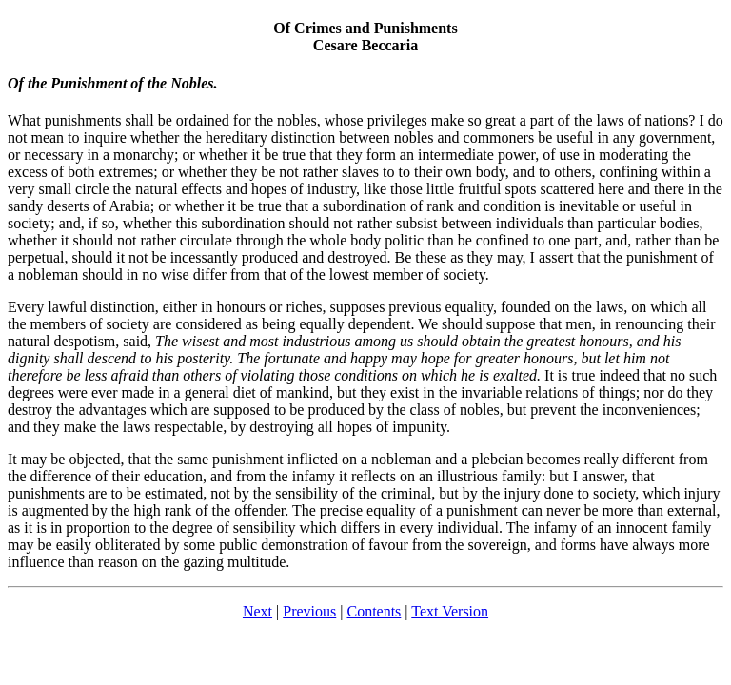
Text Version (449, 611)
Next (257, 611)
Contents (373, 611)
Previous (309, 611)
